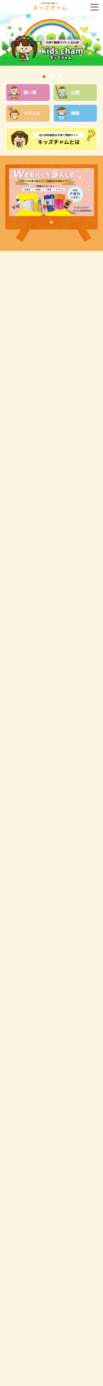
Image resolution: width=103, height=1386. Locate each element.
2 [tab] (51, 76)
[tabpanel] (51, 43)
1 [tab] (44, 76)
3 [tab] (58, 76)
